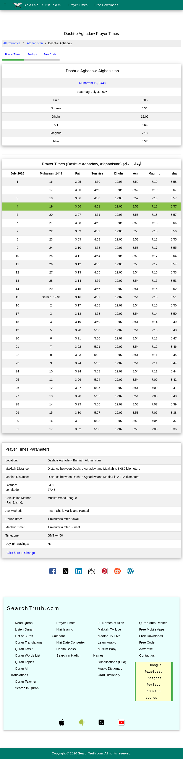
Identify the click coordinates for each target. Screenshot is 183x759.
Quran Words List (27, 655)
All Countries (11, 43)
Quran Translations (28, 642)
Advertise (146, 649)
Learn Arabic (107, 642)
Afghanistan (35, 43)
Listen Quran (24, 629)
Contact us (147, 655)
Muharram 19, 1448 (92, 83)
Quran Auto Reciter (153, 623)
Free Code (147, 642)
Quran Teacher (25, 681)
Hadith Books (66, 649)
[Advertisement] (91, 20)
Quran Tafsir (23, 649)
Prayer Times (77, 5)
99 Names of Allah (111, 623)
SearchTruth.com (37, 5)
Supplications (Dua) (112, 662)
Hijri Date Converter (70, 642)
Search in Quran (27, 688)
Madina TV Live (109, 636)
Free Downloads (106, 5)
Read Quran (24, 623)
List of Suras (24, 636)
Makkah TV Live (109, 629)
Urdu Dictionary (109, 675)
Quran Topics (24, 662)
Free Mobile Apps (152, 629)
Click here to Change (20, 553)
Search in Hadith (68, 655)
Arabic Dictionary (110, 668)
